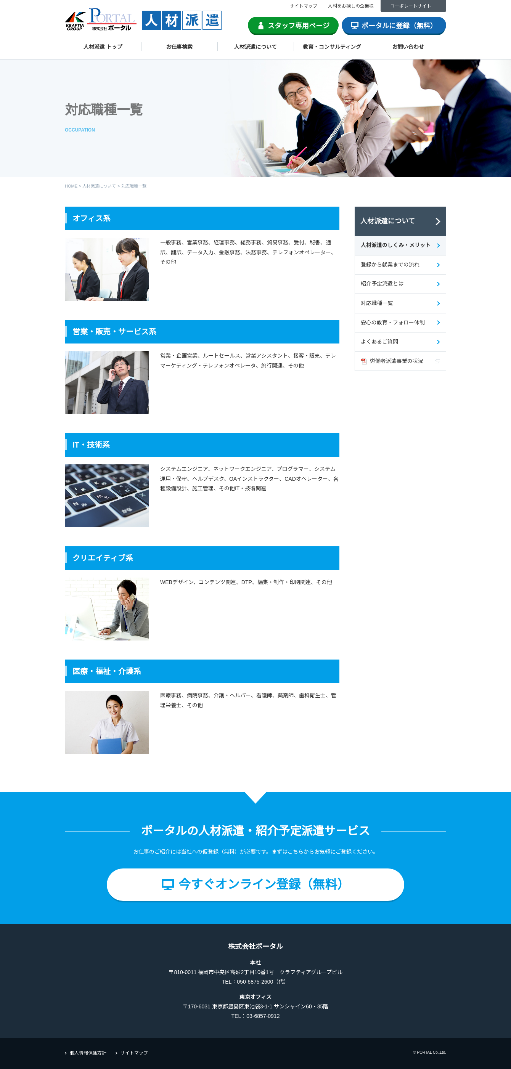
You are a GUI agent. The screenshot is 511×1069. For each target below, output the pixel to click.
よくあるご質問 (379, 342)
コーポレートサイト (410, 6)
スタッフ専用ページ (298, 26)
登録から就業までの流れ (390, 265)
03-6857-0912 (263, 1016)
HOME (71, 186)
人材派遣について (255, 47)
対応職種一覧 (377, 303)
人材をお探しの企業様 (351, 6)
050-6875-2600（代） (263, 982)
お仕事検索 (179, 47)
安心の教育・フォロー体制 (393, 322)
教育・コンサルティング (332, 47)
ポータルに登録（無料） (399, 26)
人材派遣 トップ (103, 47)
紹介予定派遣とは (382, 284)
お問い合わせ (408, 47)
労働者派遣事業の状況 (396, 361)
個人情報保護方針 (88, 1053)
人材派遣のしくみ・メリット (396, 245)
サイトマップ (303, 6)
